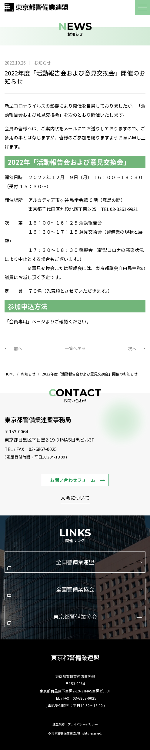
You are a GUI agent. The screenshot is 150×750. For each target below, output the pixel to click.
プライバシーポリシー (83, 724)
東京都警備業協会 (74, 618)
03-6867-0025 (43, 449)
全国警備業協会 (74, 591)
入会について (75, 498)
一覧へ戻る (75, 348)
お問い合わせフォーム (77, 480)
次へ (132, 348)
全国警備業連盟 (74, 564)
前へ (18, 348)
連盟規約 (58, 724)
